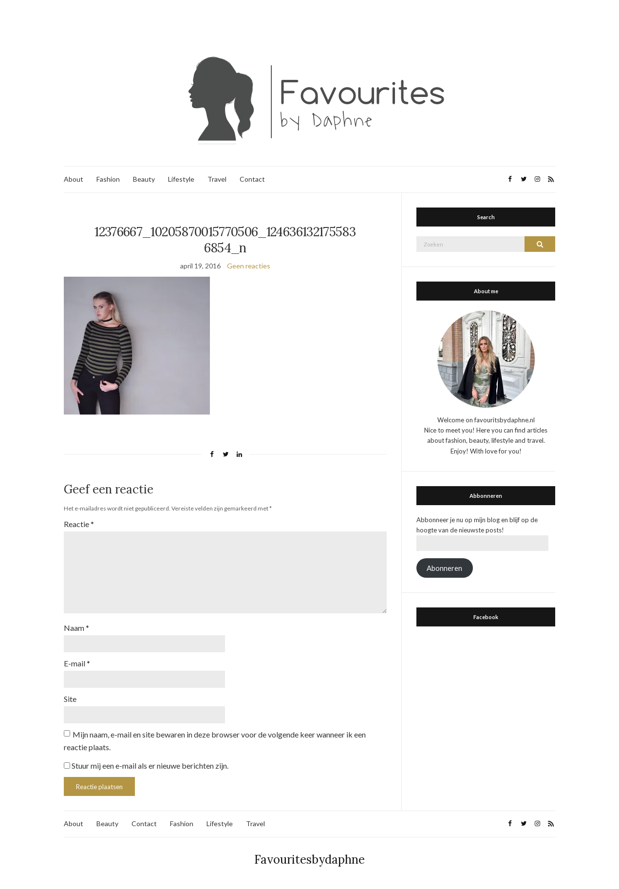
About (73, 179)
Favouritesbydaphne (309, 859)
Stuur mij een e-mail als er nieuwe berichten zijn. (150, 765)
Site (70, 698)
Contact (252, 179)
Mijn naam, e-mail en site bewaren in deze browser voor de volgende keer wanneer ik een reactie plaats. (215, 741)
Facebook (485, 617)
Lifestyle (181, 179)
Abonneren (444, 568)
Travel (216, 179)
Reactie (79, 524)
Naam (76, 627)
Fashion (108, 179)
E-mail (77, 663)
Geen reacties (248, 266)
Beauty (144, 179)
